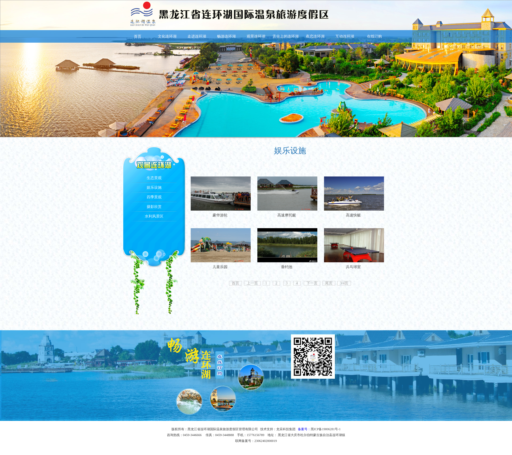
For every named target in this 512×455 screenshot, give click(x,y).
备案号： (319, 429)
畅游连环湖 (226, 36)
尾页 (329, 283)
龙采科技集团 (285, 429)
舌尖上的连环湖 (286, 36)
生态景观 (154, 178)
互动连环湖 (344, 36)
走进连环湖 (196, 36)
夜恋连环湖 (315, 36)
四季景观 (154, 197)
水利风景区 (154, 216)
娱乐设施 (154, 188)
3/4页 (344, 283)
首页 (137, 36)
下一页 (312, 283)
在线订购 (374, 36)
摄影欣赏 (154, 207)
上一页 (252, 283)
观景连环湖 (256, 36)
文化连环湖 (167, 36)
